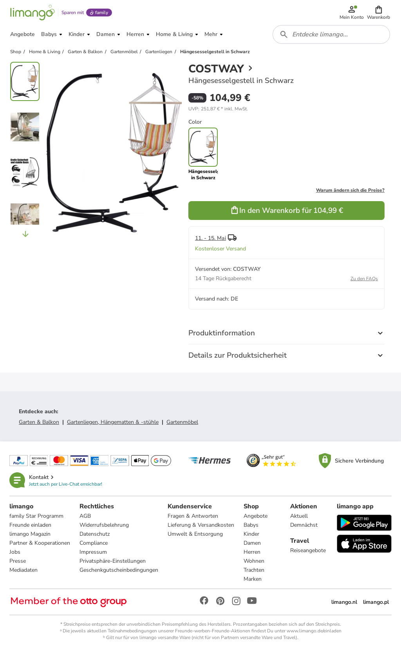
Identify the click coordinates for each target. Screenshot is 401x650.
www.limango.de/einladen (314, 631)
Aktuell (299, 516)
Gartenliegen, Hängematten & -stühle (113, 422)
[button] (378, 12)
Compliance (93, 543)
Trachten (254, 570)
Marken (253, 579)
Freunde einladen (30, 525)
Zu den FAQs (364, 278)
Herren (252, 552)
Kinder (251, 534)
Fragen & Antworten (193, 516)
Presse (17, 561)
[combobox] (331, 34)
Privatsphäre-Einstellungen (112, 561)
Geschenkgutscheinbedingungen (118, 570)
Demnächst (304, 525)
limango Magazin (30, 534)
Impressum (93, 552)
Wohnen (254, 561)
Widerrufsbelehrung (104, 525)
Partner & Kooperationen (39, 543)
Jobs (14, 552)
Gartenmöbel (182, 422)
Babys (251, 525)
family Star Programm (36, 516)
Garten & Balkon (39, 422)
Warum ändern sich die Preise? (350, 190)
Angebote (255, 516)
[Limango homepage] (32, 12)
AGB (85, 516)
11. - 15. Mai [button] (210, 238)
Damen (252, 543)
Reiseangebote (308, 550)
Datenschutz (94, 534)
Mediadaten (23, 570)
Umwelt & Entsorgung (195, 534)
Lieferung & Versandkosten (201, 525)
